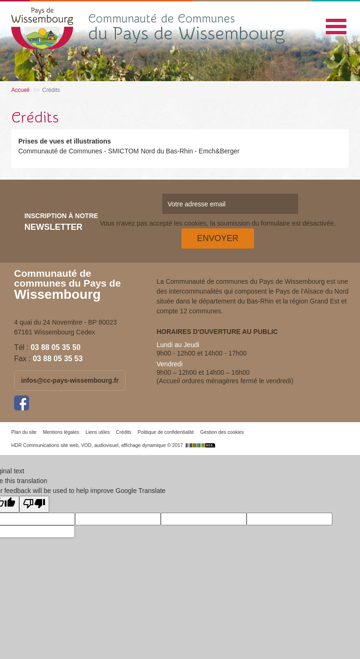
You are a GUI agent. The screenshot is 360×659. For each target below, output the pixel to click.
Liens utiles (97, 432)
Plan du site (24, 432)
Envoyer (217, 238)
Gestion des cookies (222, 432)
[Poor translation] (34, 504)
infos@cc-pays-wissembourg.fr (70, 380)
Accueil (20, 90)
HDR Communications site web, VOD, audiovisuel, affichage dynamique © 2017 (114, 445)
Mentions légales (61, 432)
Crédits (123, 432)
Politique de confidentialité (166, 432)
